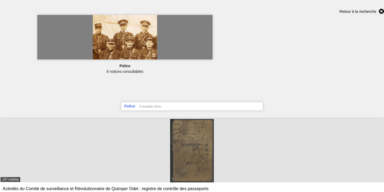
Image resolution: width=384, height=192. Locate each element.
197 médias (10, 179)
